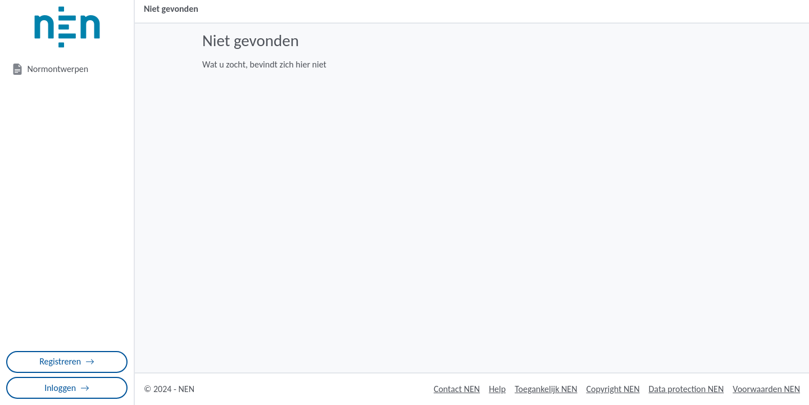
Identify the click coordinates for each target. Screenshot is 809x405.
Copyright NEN (612, 389)
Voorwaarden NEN (766, 389)
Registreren (66, 361)
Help (497, 389)
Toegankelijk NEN (546, 389)
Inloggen (66, 387)
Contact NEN (457, 389)
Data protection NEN (686, 389)
